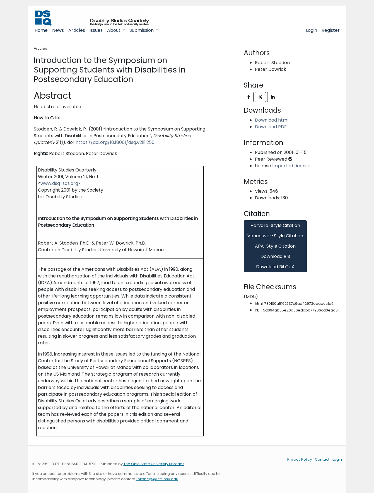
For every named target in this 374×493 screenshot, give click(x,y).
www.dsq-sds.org (59, 183)
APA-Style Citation (275, 246)
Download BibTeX (275, 267)
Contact (322, 459)
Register (331, 30)
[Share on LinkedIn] (272, 97)
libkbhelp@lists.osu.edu (157, 479)
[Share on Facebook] (249, 97)
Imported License (291, 166)
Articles (76, 30)
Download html (271, 120)
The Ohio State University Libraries (154, 463)
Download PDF (271, 127)
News (58, 30)
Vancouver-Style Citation (275, 236)
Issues (96, 30)
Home (41, 30)
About (114, 30)
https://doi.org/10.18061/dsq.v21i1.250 (115, 142)
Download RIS (275, 256)
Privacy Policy (299, 459)
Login (311, 30)
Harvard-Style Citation (275, 225)
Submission (142, 30)
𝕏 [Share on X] (260, 96)
